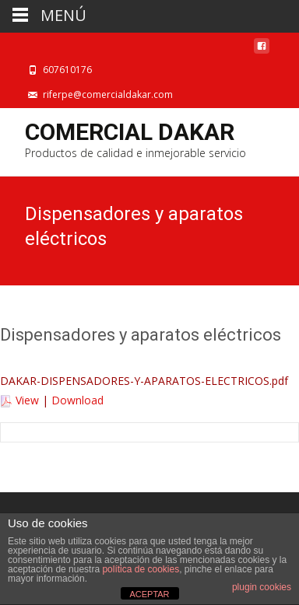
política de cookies (140, 569)
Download (77, 400)
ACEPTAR (149, 594)
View (27, 400)
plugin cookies (261, 587)
